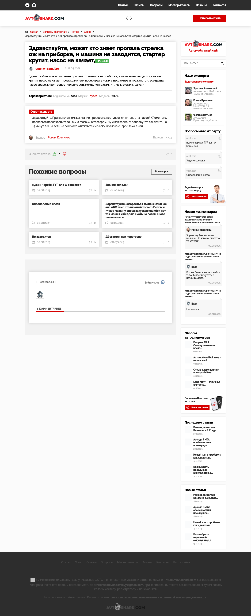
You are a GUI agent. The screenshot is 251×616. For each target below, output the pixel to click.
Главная (33, 31)
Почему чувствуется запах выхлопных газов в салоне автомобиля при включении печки (202, 220)
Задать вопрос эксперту (199, 81)
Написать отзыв (209, 18)
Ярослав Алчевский (205, 88)
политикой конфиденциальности (183, 597)
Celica (87, 31)
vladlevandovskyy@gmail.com (122, 585)
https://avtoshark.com (181, 579)
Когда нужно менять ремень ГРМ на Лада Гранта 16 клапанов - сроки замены (203, 257)
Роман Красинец (203, 100)
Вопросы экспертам (55, 31)
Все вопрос (162, 171)
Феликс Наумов (202, 115)
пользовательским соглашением (134, 597)
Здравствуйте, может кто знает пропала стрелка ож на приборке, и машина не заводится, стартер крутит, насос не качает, (98, 36)
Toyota (75, 31)
